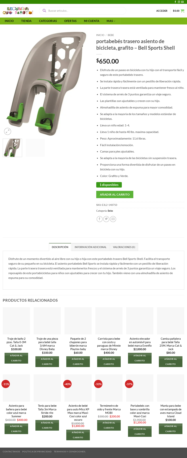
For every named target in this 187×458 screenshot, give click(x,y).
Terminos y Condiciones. (70, 451)
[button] (162, 10)
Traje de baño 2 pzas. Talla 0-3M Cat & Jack (16, 342)
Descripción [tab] (60, 247)
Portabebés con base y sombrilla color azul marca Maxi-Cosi (140, 411)
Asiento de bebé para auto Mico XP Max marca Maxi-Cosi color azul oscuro (78, 412)
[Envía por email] (113, 219)
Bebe (111, 35)
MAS (111, 21)
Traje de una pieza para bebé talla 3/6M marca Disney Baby (47, 344)
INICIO (9, 20)
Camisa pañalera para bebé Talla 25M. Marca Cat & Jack (171, 344)
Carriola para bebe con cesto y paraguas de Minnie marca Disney (109, 344)
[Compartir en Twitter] (106, 219)
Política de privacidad (36, 451)
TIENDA (26, 20)
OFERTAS (70, 20)
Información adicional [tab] (90, 247)
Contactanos (11, 451)
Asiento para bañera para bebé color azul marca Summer (16, 411)
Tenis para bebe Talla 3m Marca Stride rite (47, 409)
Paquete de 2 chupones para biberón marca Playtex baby (78, 344)
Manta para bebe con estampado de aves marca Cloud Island (171, 411)
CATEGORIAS (48, 20)
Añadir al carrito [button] (16, 358)
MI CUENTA (92, 20)
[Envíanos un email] (182, 2)
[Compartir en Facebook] (100, 219)
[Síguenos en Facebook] (175, 2)
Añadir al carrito (115, 194)
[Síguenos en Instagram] (179, 2)
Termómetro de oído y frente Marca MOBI (109, 409)
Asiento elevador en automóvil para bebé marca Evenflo (140, 342)
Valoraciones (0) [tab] (124, 247)
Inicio (100, 35)
